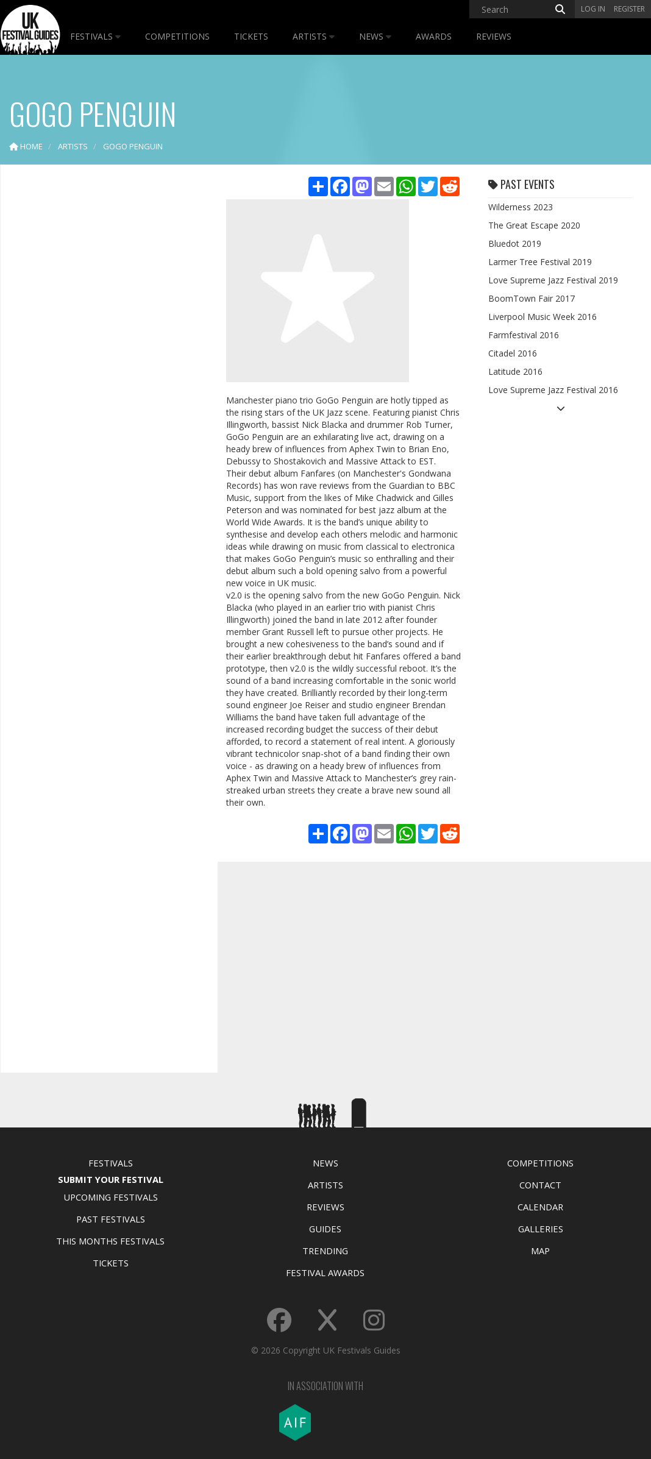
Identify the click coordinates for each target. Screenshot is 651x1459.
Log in (593, 9)
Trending (325, 1250)
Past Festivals (110, 1219)
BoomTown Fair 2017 (531, 298)
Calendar (540, 1207)
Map (540, 1250)
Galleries (540, 1229)
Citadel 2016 (512, 353)
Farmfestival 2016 (523, 335)
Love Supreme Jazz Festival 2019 (553, 280)
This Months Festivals (110, 1241)
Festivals (95, 36)
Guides (325, 1229)
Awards (434, 36)
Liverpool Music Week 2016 (542, 316)
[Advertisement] (101, 365)
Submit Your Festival (110, 1179)
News (375, 36)
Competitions (177, 36)
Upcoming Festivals (110, 1197)
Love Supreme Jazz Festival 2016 (553, 390)
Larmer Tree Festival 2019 (540, 262)
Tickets (251, 36)
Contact (540, 1185)
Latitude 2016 (515, 371)
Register (629, 9)
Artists (314, 36)
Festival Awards (325, 1272)
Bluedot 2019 (514, 243)
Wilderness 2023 (520, 207)
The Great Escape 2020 (534, 225)
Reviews (493, 36)
